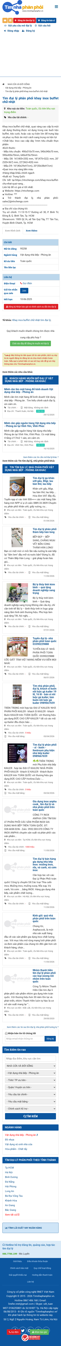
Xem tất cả (12, 1214)
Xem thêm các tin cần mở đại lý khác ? (41, 457)
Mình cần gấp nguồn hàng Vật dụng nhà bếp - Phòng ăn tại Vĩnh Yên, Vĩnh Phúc (30, 425)
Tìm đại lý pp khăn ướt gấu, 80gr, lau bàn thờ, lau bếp (43, 481)
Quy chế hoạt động (42, 1268)
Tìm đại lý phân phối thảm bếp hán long (44, 531)
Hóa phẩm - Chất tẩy (16, 1149)
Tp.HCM (9, 1167)
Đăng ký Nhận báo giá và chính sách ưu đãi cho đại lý (31, 306)
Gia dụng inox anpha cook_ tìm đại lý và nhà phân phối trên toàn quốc (45, 806)
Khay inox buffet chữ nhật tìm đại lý (31, 320)
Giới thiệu (17, 1261)
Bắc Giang (10, 1210)
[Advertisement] (30, 56)
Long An (9, 1191)
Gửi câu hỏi (42, 25)
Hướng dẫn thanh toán (42, 1275)
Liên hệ (30, 1282)
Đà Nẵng (9, 1181)
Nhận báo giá (39, 1332)
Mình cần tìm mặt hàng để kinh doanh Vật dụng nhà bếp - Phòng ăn (28, 391)
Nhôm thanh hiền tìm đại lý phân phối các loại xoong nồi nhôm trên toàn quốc (44, 976)
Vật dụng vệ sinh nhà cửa (18, 1144)
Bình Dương (11, 1177)
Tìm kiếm (30, 1116)
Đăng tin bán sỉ (46, 20)
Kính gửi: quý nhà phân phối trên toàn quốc (44, 918)
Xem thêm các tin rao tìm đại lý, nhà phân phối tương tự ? (33, 1027)
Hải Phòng (10, 1186)
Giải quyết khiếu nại (18, 1275)
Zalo (24, 290)
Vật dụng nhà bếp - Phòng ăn (18, 88)
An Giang (10, 1205)
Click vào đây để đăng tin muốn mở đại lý (30, 343)
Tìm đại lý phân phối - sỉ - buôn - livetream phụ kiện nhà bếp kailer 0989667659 (44, 750)
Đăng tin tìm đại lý (24, 20)
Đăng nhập (11, 30)
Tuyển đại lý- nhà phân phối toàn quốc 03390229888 (44, 641)
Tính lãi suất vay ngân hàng (23, 1228)
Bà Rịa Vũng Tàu (14, 1195)
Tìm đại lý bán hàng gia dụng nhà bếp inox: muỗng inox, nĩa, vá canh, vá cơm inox (44, 864)
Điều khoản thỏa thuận (37, 1261)
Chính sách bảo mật (19, 1268)
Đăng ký (28, 30)
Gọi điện (14, 1332)
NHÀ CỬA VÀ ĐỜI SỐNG (19, 84)
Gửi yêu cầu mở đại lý (18, 25)
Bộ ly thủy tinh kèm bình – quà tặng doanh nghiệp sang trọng (44, 589)
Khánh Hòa (11, 1200)
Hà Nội (9, 1172)
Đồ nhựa (9, 1139)
